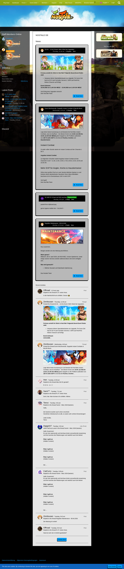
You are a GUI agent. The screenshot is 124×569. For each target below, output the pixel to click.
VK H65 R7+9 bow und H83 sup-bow (56, 197)
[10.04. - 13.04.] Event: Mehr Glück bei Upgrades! (59, 49)
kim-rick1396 (48, 199)
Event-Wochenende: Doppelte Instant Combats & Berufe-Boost (63, 108)
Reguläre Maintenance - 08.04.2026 (55, 223)
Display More (62, 539)
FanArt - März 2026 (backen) (13, 118)
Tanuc (7, 120)
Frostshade (9, 38)
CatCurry (47, 471)
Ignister (8, 49)
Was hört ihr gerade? (11, 113)
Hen (6, 115)
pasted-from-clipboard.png (48, 204)
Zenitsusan (8, 103)
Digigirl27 (47, 426)
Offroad (7, 96)
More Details (112, 566)
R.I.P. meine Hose (10, 94)
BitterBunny (24, 81)
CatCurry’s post (51, 428)
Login (113, 2)
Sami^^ (46, 391)
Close (119, 566)
